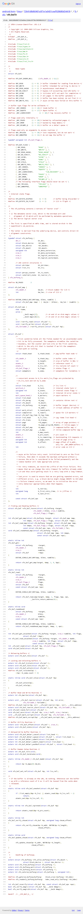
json (79, 910)
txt (73, 910)
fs (75, 11)
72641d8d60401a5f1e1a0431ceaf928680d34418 (47, 11)
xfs (3, 14)
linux (19, 11)
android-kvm (8, 11)
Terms (27, 910)
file (50, 20)
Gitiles (14, 910)
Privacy (20, 910)
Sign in (78, 4)
